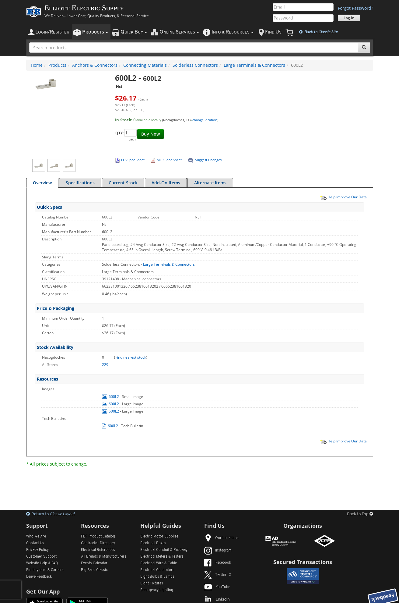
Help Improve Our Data (343, 196)
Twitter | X (217, 575)
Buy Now (150, 134)
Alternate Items (210, 183)
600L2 (111, 396)
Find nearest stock (130, 357)
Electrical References (98, 550)
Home (37, 65)
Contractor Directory (98, 543)
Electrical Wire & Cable (158, 563)
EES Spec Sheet (133, 160)
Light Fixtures (151, 583)
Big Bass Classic (94, 570)
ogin (52, 32)
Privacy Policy (37, 550)
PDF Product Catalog (98, 536)
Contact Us (35, 543)
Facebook (217, 563)
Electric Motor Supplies (159, 536)
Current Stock (123, 183)
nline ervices (179, 32)
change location (204, 120)
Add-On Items (166, 183)
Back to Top (360, 514)
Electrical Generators (157, 570)
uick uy (134, 32)
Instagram (218, 550)
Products (57, 65)
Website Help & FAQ (42, 563)
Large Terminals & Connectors (254, 65)
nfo (233, 32)
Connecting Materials (145, 65)
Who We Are (36, 536)
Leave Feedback (39, 577)
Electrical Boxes (153, 543)
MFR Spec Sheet (169, 160)
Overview (42, 183)
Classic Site (318, 32)
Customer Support (41, 557)
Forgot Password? (355, 8)
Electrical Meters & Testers (162, 557)
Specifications (80, 183)
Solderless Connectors (195, 65)
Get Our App (43, 591)
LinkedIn (217, 599)
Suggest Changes (208, 160)
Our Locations (221, 538)
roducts (95, 32)
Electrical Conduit (163, 550)
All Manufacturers (103, 557)
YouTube (217, 587)
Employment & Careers (45, 570)
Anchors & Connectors (94, 65)
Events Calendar (94, 563)
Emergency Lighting (156, 590)
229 (105, 364)
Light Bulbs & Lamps (157, 577)
